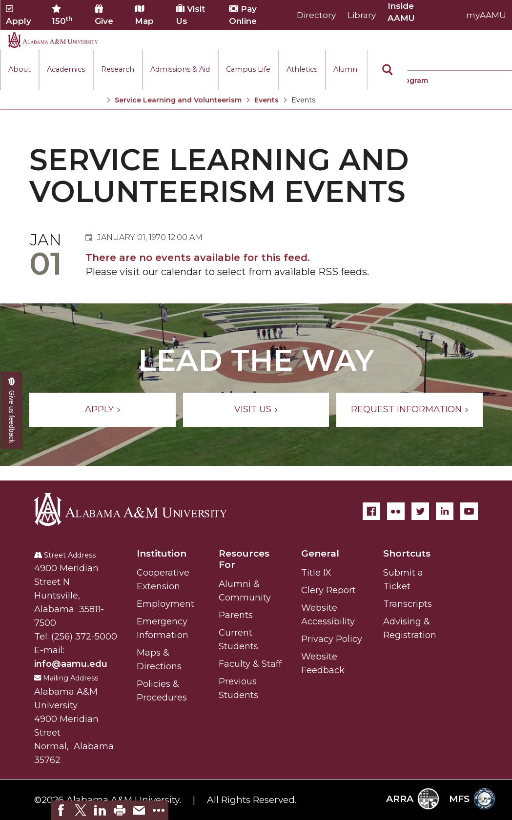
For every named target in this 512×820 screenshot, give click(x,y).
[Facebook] (371, 511)
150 (62, 15)
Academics (66, 69)
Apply (18, 15)
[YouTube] (469, 511)
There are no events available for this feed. (197, 257)
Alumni (346, 69)
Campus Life (248, 69)
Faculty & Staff (250, 664)
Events (266, 100)
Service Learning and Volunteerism (178, 100)
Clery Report (328, 590)
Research (117, 69)
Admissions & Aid (180, 69)
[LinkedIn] (444, 511)
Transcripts (407, 604)
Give (104, 15)
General (320, 553)
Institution (161, 553)
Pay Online (243, 15)
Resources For (244, 559)
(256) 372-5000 (84, 636)
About (19, 69)
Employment (165, 604)
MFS (472, 799)
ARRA (412, 799)
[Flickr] (396, 511)
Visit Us (190, 15)
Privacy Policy (331, 639)
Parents (236, 615)
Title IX (316, 572)
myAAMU (486, 15)
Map (144, 15)
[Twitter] (420, 511)
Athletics (302, 69)
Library (362, 15)
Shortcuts (406, 553)
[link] (61, 810)
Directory (316, 15)
